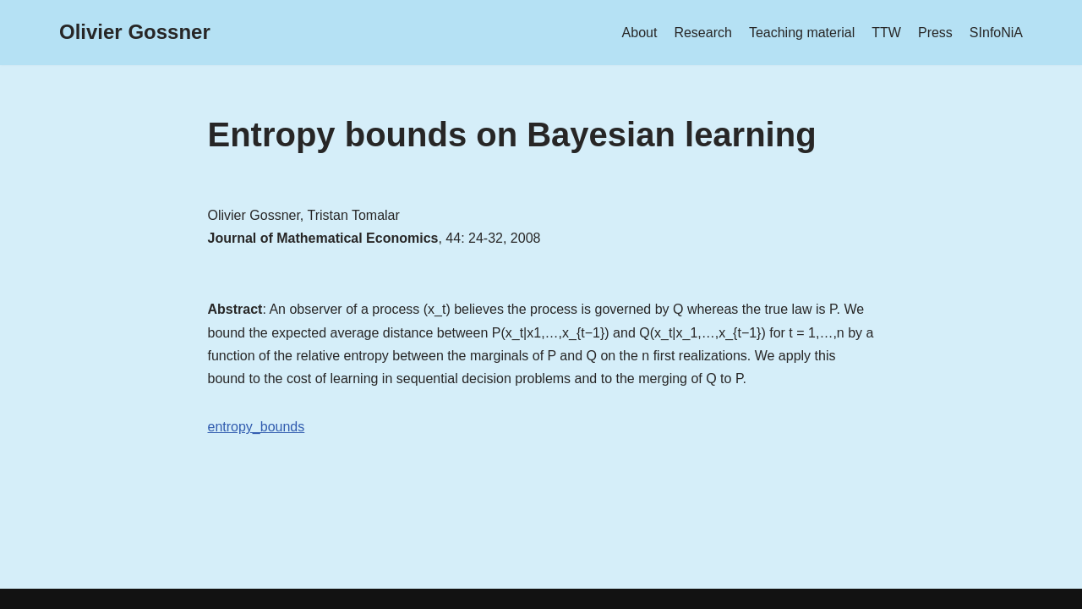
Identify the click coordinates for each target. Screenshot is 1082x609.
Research (702, 32)
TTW (886, 32)
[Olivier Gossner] (134, 32)
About (640, 32)
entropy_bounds (256, 427)
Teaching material (802, 32)
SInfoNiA (996, 32)
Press (935, 32)
